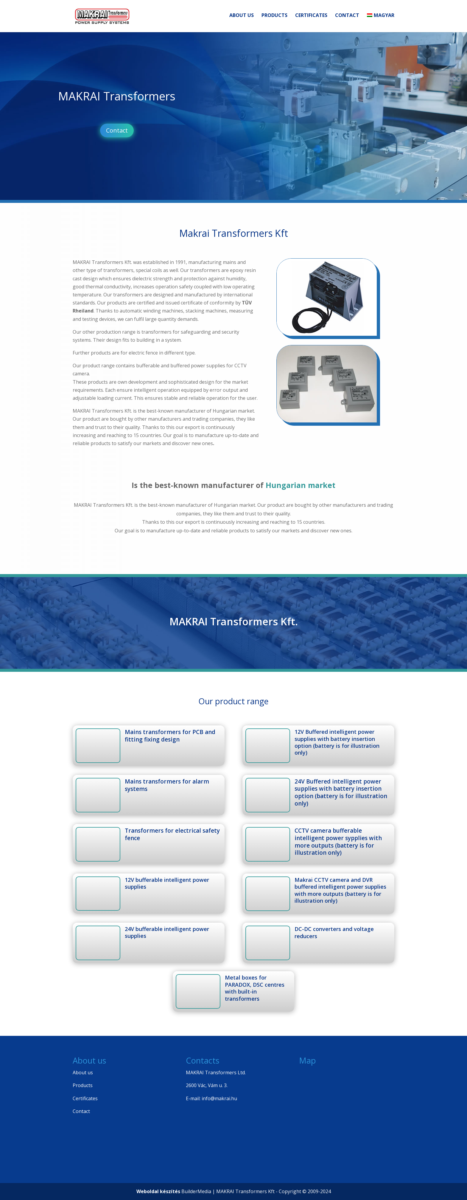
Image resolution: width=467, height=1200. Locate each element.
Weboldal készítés (158, 1191)
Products (274, 17)
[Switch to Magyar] (380, 24)
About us (241, 17)
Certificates (311, 17)
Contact (347, 17)
